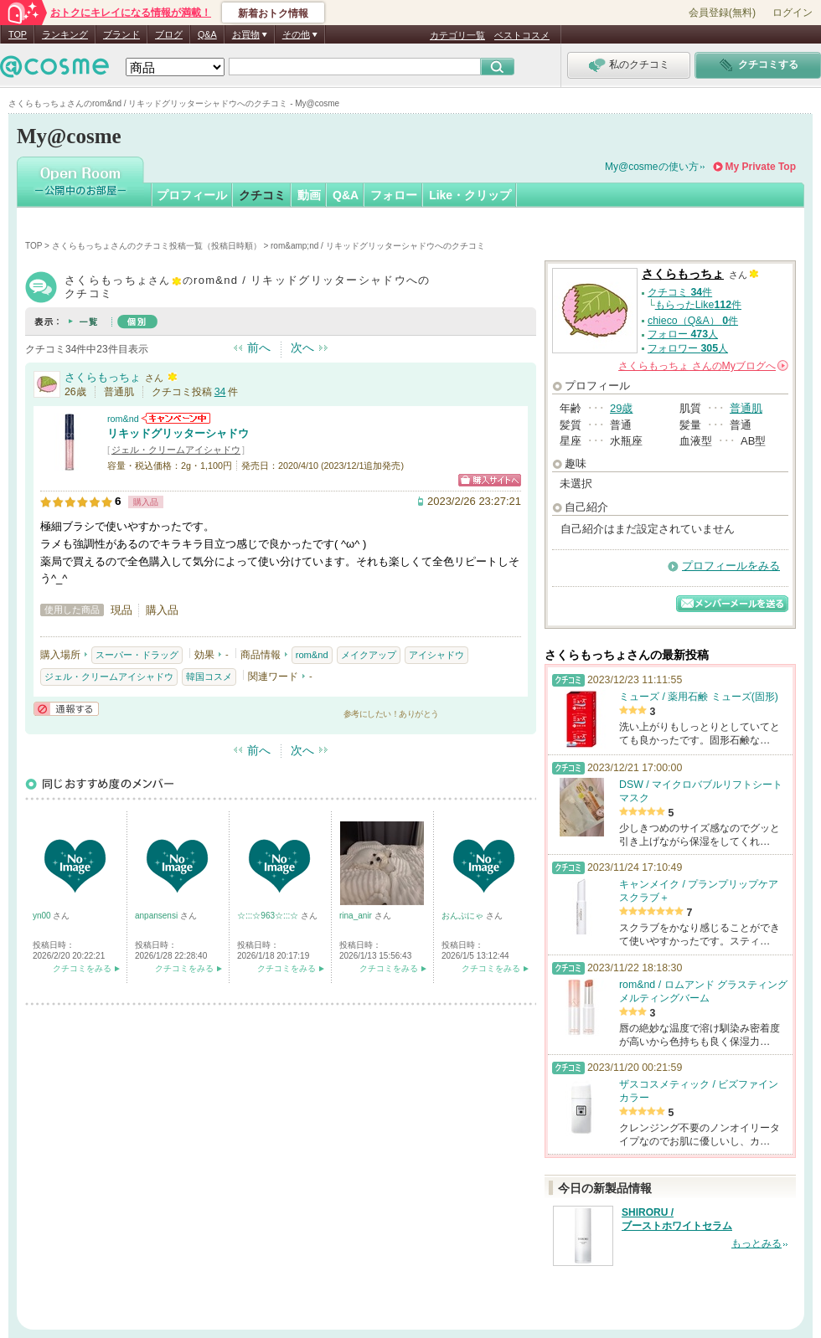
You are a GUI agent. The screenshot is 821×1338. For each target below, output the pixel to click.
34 (220, 392)
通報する (66, 709)
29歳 (621, 408)
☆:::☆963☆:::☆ (269, 915)
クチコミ (262, 195)
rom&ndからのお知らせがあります (176, 418)
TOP (17, 34)
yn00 (43, 915)
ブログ (169, 34)
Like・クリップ (470, 195)
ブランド (121, 34)
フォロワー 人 (688, 348)
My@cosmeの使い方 (652, 166)
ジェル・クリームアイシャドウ (175, 450)
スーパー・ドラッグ (137, 655)
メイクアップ (368, 655)
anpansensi (157, 915)
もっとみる (756, 1243)
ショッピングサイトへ (489, 480)
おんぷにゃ (463, 915)
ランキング (65, 34)
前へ (259, 347)
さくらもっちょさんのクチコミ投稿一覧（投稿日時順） (156, 245)
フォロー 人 (683, 334)
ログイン (792, 12)
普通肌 (746, 408)
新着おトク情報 (273, 13)
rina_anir (356, 915)
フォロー (393, 195)
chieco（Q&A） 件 (693, 321)
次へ (302, 347)
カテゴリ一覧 (457, 35)
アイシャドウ (436, 655)
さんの (703, 366)
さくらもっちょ (103, 377)
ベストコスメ (522, 35)
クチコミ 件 (680, 292)
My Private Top (760, 166)
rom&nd (123, 419)
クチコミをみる (82, 968)
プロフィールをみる (731, 565)
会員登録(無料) (722, 12)
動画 (309, 195)
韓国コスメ (209, 677)
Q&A (207, 34)
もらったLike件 (698, 305)
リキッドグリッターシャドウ (178, 433)
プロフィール (192, 195)
